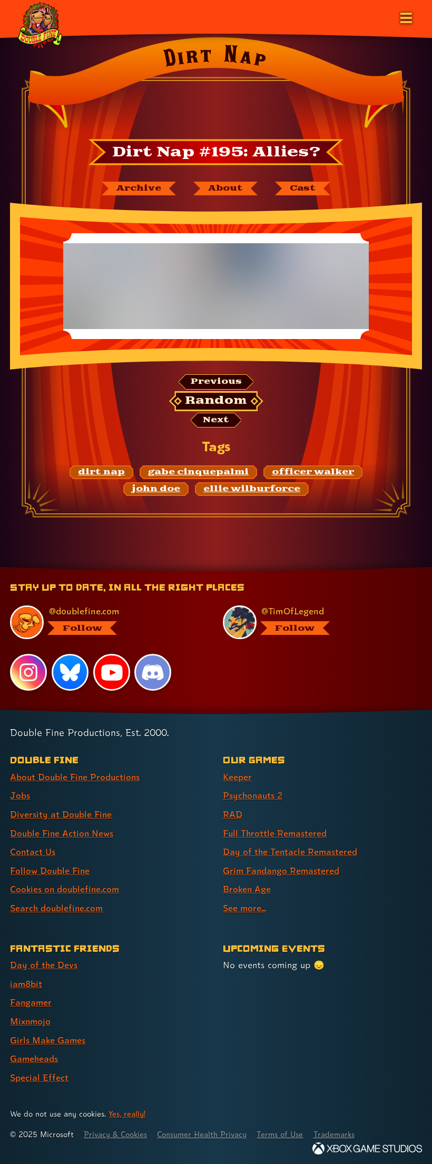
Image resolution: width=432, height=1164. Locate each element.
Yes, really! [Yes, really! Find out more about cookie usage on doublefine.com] (127, 1110)
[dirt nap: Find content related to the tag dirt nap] (101, 473)
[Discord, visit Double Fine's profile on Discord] (153, 673)
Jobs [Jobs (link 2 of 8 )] (20, 796)
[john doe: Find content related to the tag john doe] (156, 489)
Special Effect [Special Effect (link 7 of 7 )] (39, 1074)
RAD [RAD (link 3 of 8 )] (232, 814)
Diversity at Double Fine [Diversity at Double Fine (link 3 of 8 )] (61, 814)
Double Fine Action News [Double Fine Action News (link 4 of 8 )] (62, 833)
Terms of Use (285, 1131)
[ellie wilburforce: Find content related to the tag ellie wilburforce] (252, 489)
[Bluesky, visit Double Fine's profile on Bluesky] (70, 673)
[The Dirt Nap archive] (137, 188)
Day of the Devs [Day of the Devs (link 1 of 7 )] (44, 963)
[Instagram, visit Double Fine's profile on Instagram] (28, 673)
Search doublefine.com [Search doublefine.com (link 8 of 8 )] (57, 906)
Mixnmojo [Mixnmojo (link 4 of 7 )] (31, 1018)
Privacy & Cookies (117, 1131)
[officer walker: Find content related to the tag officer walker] (312, 473)
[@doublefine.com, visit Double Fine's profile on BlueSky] (103, 623)
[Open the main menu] (405, 17)
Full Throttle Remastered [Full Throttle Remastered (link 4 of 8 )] (275, 833)
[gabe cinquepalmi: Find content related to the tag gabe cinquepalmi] (198, 473)
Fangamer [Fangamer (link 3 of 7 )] (31, 1000)
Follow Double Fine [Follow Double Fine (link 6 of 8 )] (50, 870)
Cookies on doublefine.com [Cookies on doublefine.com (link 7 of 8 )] (66, 888)
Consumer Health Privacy (206, 1131)
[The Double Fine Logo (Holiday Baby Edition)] (40, 24)
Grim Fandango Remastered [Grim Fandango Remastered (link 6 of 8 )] (282, 870)
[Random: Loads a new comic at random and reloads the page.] (216, 402)
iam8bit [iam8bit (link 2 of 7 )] (26, 982)
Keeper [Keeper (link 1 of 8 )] (237, 777)
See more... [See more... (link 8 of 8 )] (245, 906)
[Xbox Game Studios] (367, 1145)
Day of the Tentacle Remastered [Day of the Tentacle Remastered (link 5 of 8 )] (291, 851)
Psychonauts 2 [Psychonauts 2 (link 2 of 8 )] (253, 796)
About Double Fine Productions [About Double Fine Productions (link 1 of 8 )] (76, 777)
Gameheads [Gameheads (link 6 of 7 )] (34, 1055)
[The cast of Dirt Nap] (303, 188)
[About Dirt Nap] (225, 188)
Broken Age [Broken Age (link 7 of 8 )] (247, 888)
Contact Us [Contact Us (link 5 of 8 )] (33, 851)
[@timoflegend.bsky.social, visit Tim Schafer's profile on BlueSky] (316, 623)
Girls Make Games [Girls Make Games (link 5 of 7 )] (48, 1037)
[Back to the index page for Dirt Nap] (216, 86)
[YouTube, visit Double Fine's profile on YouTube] (111, 673)
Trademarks (341, 1131)
